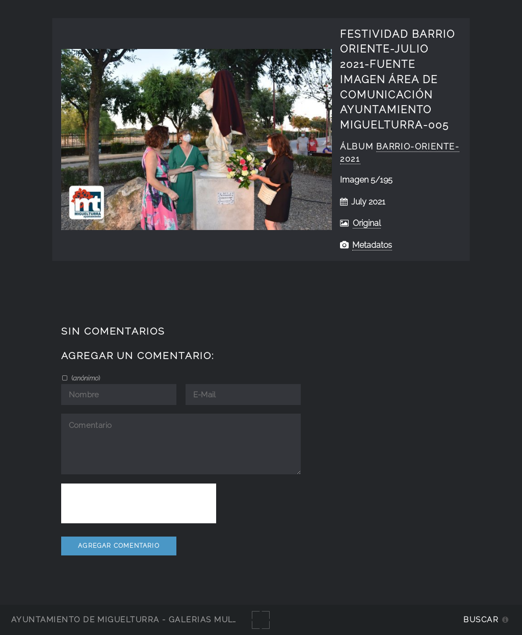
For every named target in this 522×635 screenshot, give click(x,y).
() (85, 378)
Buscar (481, 619)
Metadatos (372, 245)
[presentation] (138, 503)
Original (367, 223)
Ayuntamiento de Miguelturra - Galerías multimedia (139, 619)
